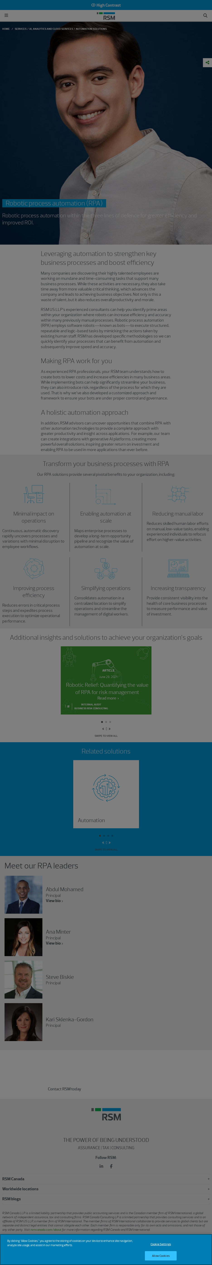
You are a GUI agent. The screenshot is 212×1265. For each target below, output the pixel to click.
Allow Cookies (161, 1258)
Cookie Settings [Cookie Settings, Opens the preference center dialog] (161, 1246)
